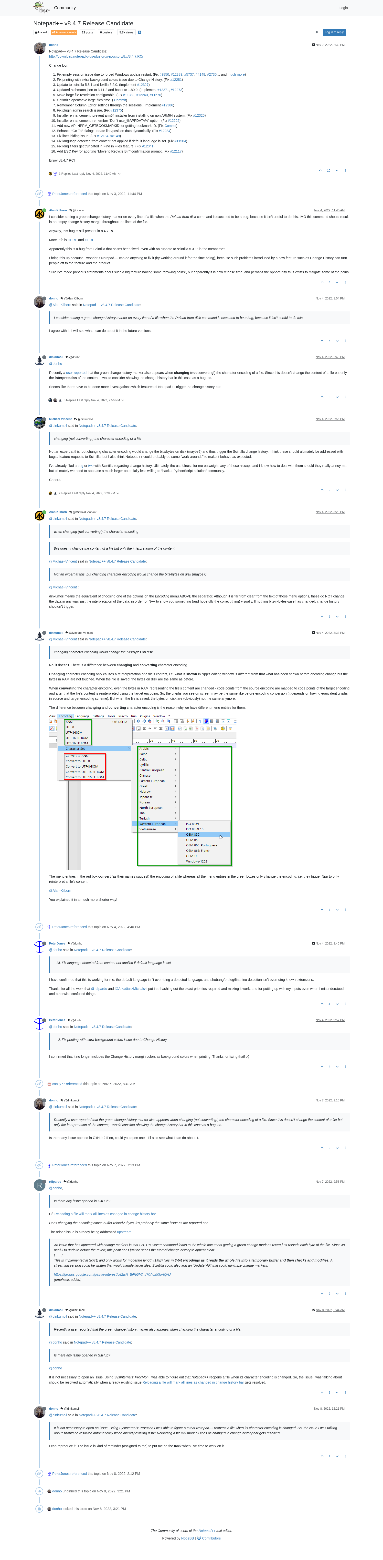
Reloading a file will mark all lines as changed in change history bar (105, 1214)
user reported (76, 373)
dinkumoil (56, 357)
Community (65, 7)
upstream (124, 1232)
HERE (72, 240)
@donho (76, 210)
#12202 (174, 121)
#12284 (164, 131)
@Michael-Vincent (63, 561)
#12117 (176, 151)
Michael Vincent (60, 419)
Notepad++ (207, 1531)
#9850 (164, 74)
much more (236, 74)
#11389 (129, 95)
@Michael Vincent (82, 512)
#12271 (163, 90)
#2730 (212, 74)
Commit (120, 100)
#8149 (115, 136)
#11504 (180, 141)
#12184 (102, 136)
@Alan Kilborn (71, 298)
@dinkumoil (83, 419)
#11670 (155, 95)
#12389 (176, 74)
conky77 (58, 1084)
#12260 (142, 95)
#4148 (200, 74)
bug (80, 466)
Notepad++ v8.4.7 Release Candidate (111, 305)
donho (53, 45)
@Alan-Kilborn (60, 305)
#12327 (143, 85)
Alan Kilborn (58, 210)
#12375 (116, 110)
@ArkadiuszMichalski (131, 989)
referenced (79, 194)
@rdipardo (99, 989)
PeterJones (61, 194)
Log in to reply (334, 32)
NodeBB (187, 1538)
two (91, 466)
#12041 (148, 146)
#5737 (189, 74)
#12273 (176, 90)
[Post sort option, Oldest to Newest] (317, 32)
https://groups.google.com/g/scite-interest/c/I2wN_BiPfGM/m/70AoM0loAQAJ (112, 1274)
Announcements (64, 32)
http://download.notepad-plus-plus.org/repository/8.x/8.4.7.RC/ (96, 56)
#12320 (199, 115)
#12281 (176, 80)
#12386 (167, 105)
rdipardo (55, 1181)
